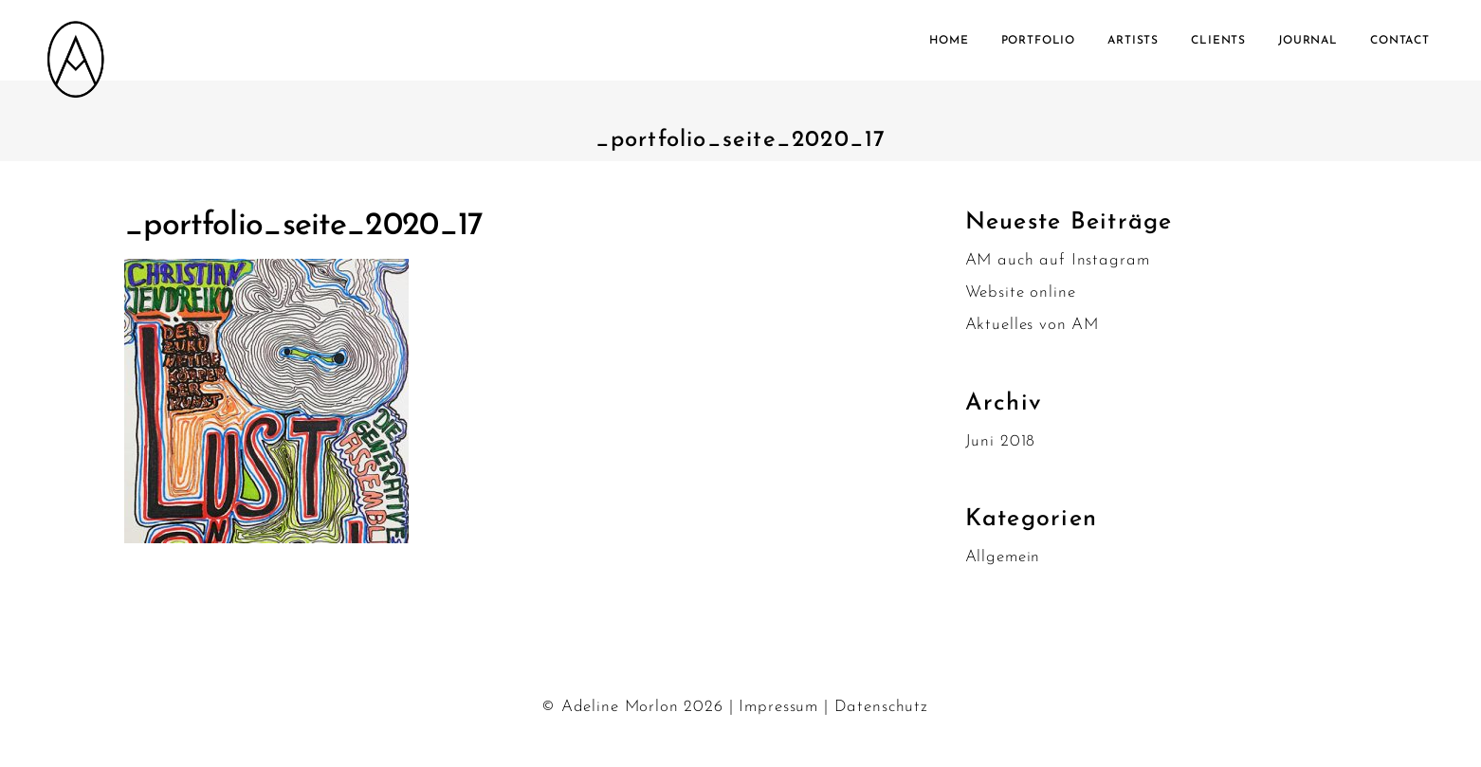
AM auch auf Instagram (1057, 260)
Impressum (778, 707)
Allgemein (1003, 557)
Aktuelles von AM (1032, 325)
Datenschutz (881, 707)
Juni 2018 (1000, 441)
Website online (1020, 292)
